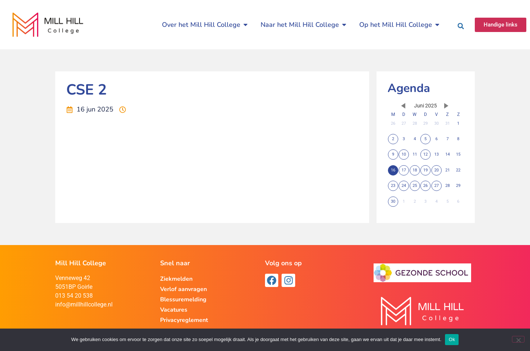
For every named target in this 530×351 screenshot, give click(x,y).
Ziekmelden (176, 279)
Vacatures (173, 310)
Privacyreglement (184, 320)
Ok (452, 339)
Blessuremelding (183, 299)
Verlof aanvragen (183, 289)
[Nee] (518, 339)
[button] (461, 26)
